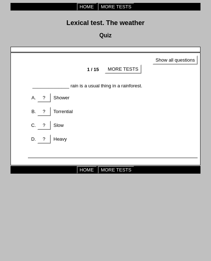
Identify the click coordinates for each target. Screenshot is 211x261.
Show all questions (175, 60)
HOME (87, 6)
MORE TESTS (116, 6)
